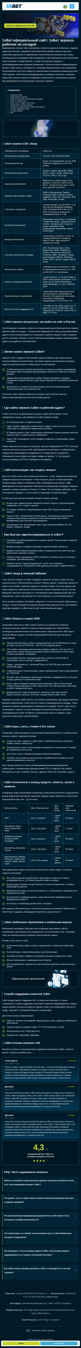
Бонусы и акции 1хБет (18, 101)
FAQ (11, 113)
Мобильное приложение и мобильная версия (27, 107)
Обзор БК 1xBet (16, 95)
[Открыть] (65, 6)
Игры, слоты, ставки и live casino (22, 103)
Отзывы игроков (16, 111)
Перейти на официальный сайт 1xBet (20, 25)
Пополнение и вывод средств (21, 105)
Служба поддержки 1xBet (19, 109)
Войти (21, 1343)
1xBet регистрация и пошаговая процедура (26, 99)
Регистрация (59, 1343)
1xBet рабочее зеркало (19, 97)
